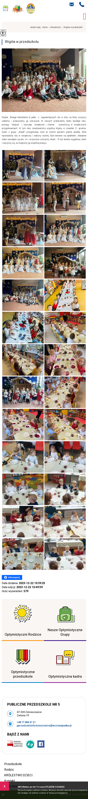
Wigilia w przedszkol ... (73, 27)
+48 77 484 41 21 (82, 4)
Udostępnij (12, 577)
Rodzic (9, 769)
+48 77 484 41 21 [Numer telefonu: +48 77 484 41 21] (26, 722)
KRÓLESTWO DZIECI (18, 775)
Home (44, 27)
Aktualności (54, 27)
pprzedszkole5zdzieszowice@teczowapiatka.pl (71, 4)
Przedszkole (13, 764)
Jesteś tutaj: (36, 27)
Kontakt (9, 781)
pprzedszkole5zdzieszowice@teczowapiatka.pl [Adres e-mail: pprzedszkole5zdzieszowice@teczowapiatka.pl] (44, 725)
